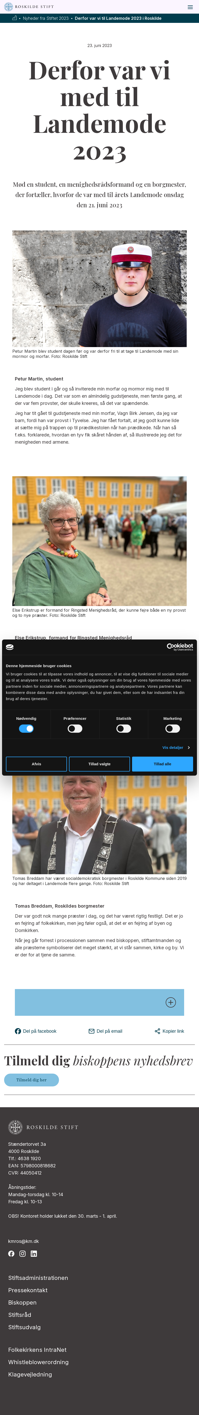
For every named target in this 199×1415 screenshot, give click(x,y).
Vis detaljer (173, 747)
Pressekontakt (27, 1290)
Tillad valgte (99, 764)
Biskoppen (22, 1302)
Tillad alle (162, 764)
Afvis (36, 764)
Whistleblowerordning (38, 1362)
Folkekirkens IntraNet (37, 1350)
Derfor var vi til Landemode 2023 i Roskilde (118, 18)
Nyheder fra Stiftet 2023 (46, 18)
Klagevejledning (30, 1374)
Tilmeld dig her (31, 1080)
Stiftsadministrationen (38, 1278)
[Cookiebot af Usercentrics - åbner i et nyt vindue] (170, 647)
